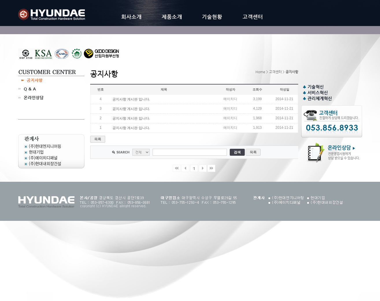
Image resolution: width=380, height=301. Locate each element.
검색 (237, 152)
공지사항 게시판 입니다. (131, 99)
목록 (97, 139)
